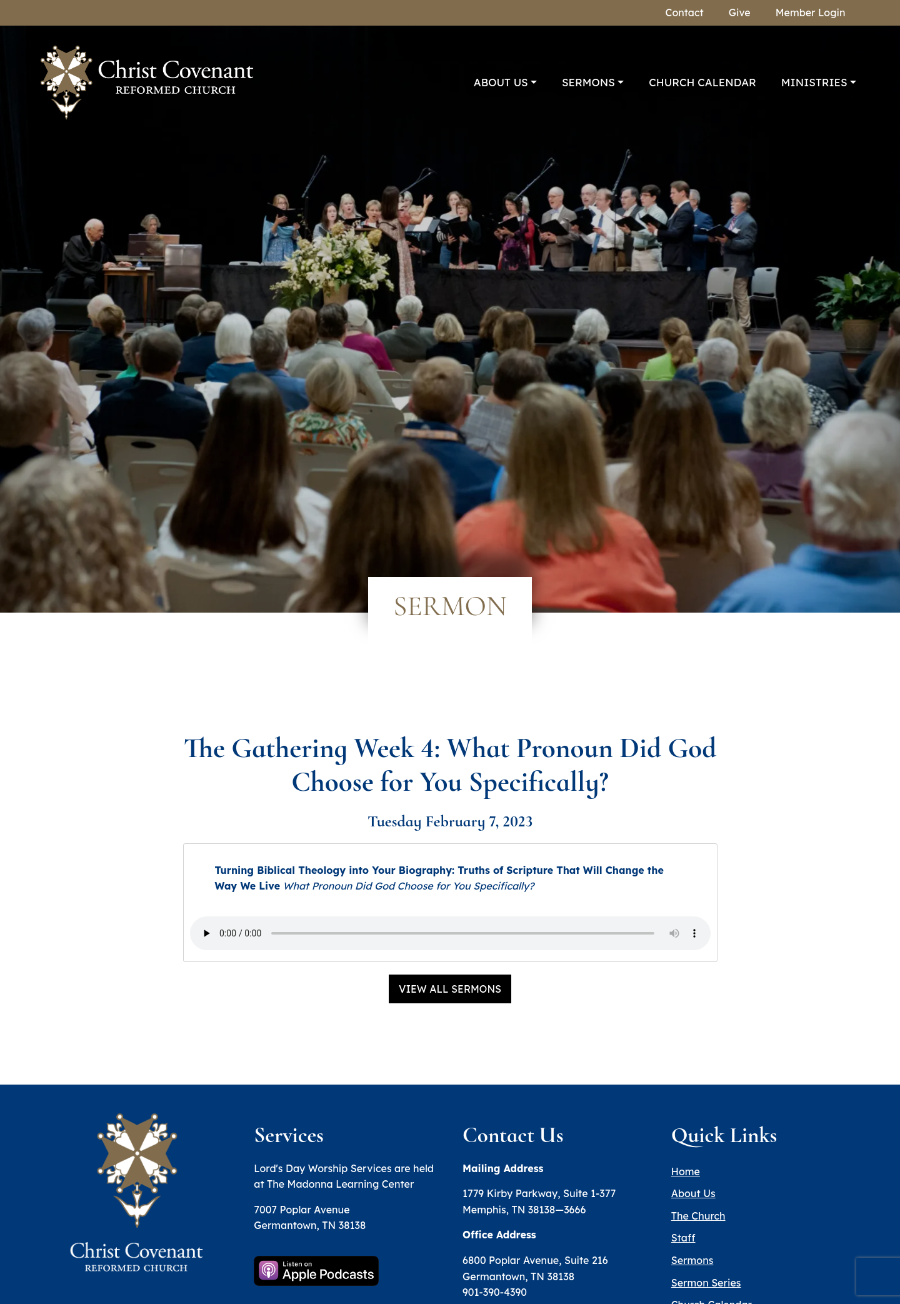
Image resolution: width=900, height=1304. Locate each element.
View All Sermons (450, 989)
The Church (698, 1216)
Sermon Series (706, 1282)
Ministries (814, 82)
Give (740, 12)
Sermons (588, 82)
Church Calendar (702, 82)
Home (685, 1171)
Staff (683, 1237)
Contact (685, 12)
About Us (501, 82)
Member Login (811, 12)
